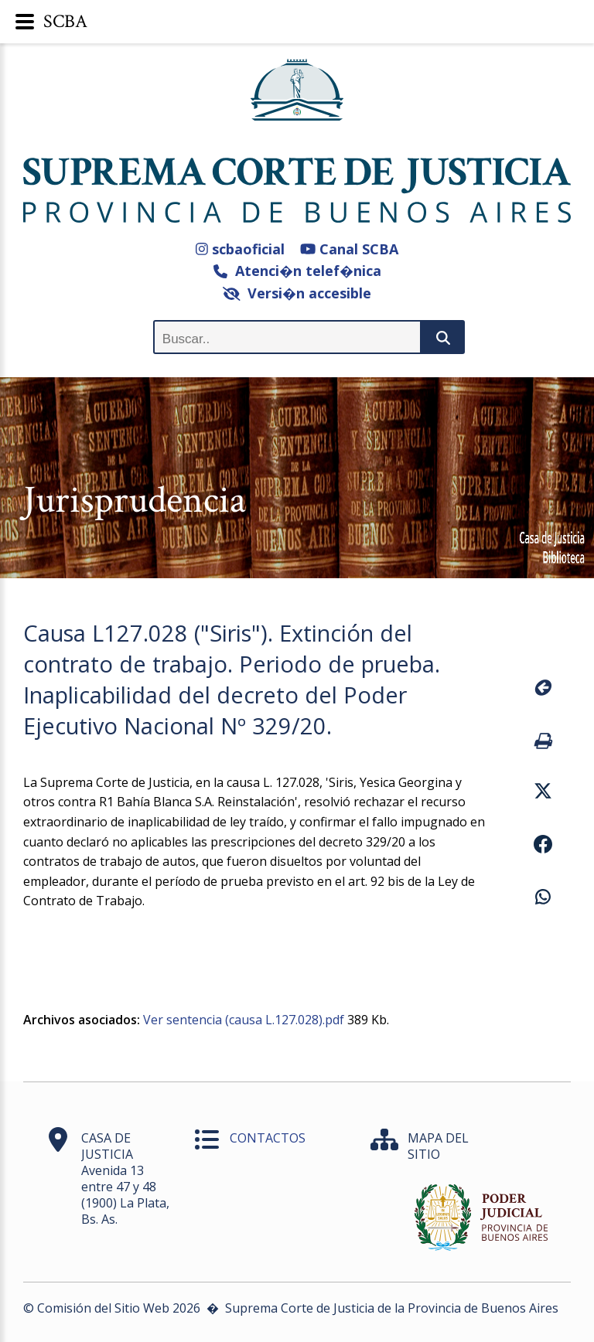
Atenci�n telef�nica (297, 270)
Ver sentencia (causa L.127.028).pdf (243, 1019)
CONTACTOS (268, 1137)
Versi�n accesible (297, 293)
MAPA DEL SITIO (438, 1146)
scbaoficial (240, 249)
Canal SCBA (349, 249)
